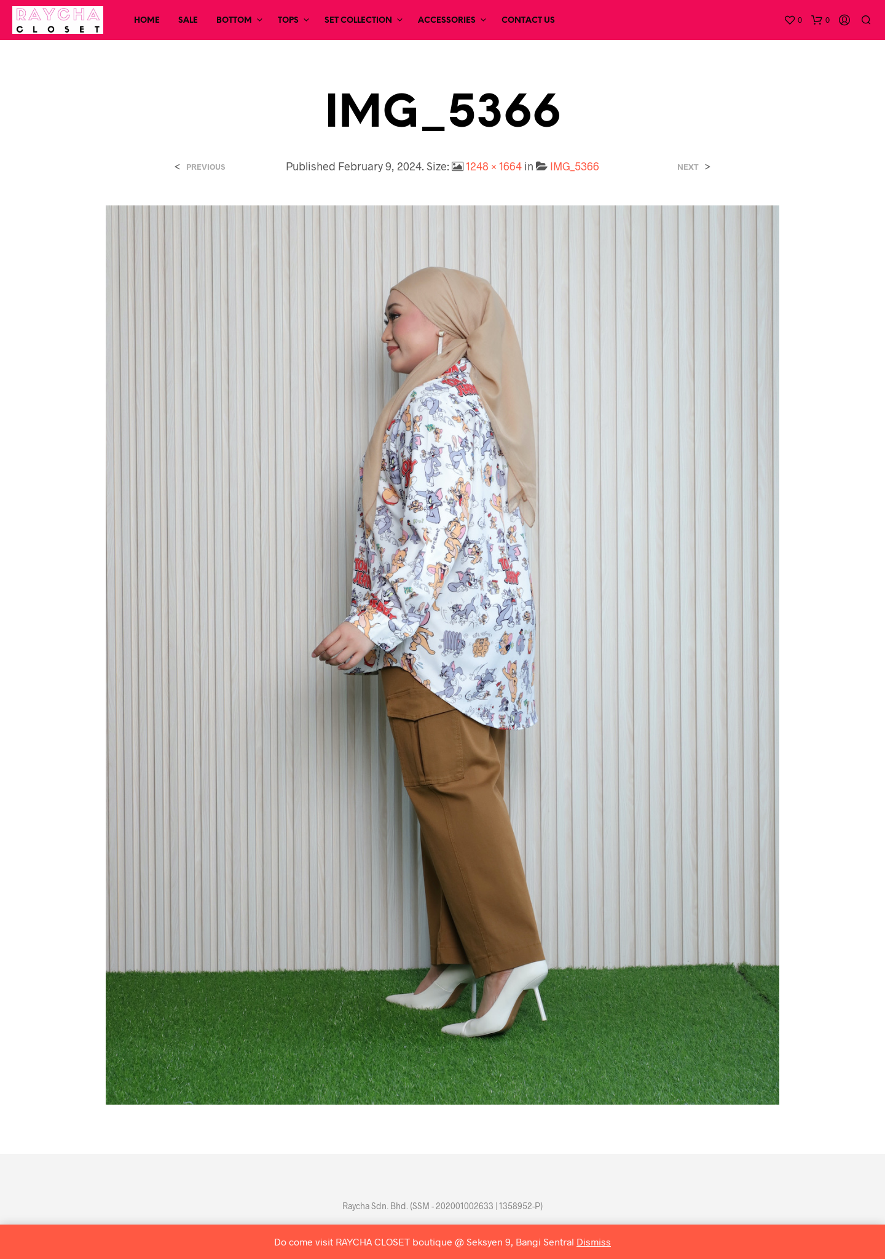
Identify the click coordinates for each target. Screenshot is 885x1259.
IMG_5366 (574, 166)
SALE (188, 21)
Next (688, 167)
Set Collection (358, 21)
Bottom (234, 21)
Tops (288, 21)
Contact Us (528, 21)
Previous (205, 167)
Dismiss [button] (593, 1241)
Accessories (447, 21)
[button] (793, 20)
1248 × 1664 (494, 166)
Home (147, 21)
